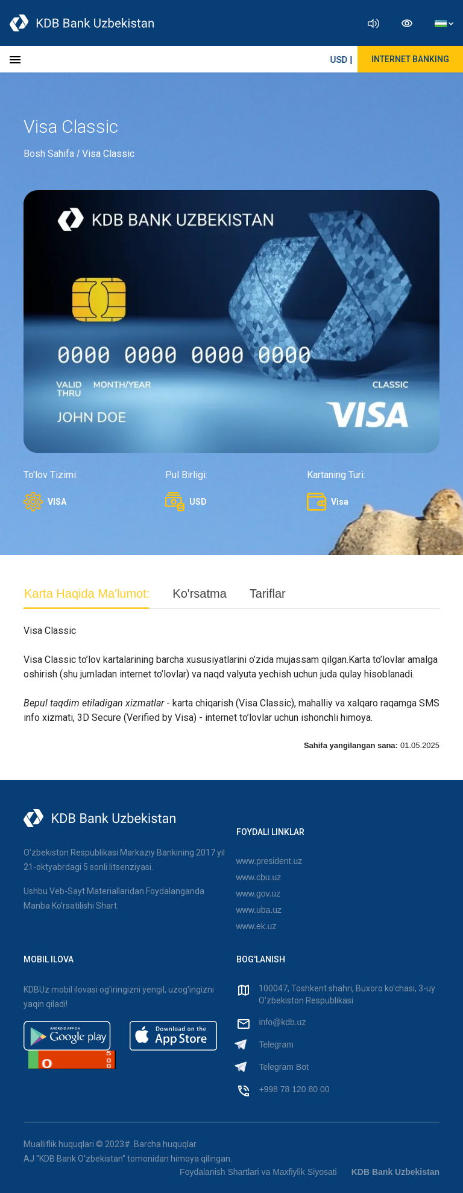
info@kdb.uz (282, 1022)
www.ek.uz (256, 926)
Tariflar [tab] (268, 593)
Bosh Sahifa (49, 153)
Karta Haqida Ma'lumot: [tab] (87, 593)
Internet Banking (410, 59)
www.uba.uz (259, 910)
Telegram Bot (283, 1067)
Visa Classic (108, 153)
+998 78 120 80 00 (294, 1089)
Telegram (276, 1044)
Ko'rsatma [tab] (199, 593)
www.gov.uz (258, 893)
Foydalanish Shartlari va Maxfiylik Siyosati (258, 1172)
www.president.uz (269, 861)
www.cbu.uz (259, 877)
